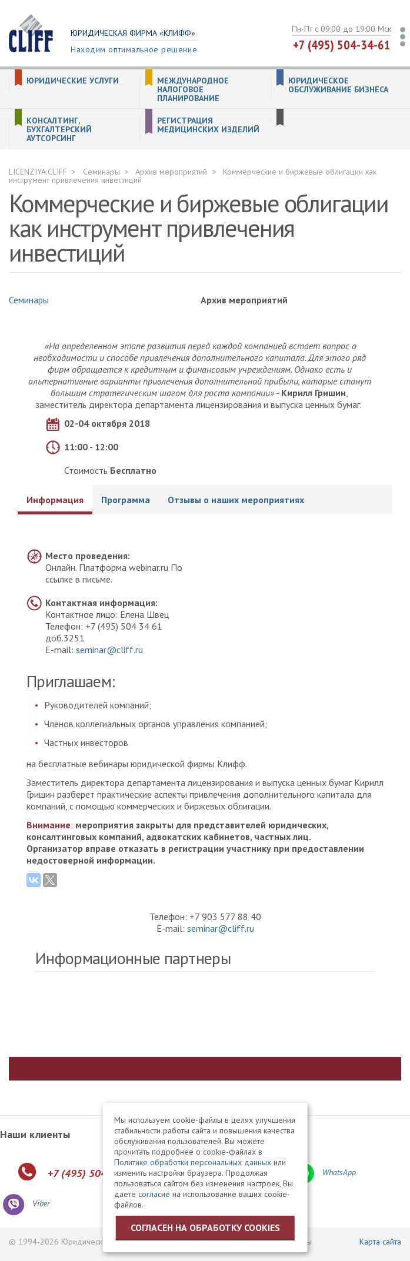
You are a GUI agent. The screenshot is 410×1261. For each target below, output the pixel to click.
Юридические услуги (72, 80)
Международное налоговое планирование (193, 89)
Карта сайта (380, 1241)
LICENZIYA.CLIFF (38, 171)
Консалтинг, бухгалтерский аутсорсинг (59, 129)
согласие (154, 1194)
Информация (55, 500)
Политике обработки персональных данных (192, 1162)
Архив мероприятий (171, 171)
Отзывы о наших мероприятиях (236, 500)
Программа (125, 500)
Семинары (101, 171)
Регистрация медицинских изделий (208, 125)
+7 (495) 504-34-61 (342, 44)
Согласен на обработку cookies (205, 1227)
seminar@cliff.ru (109, 649)
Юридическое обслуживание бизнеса (338, 85)
